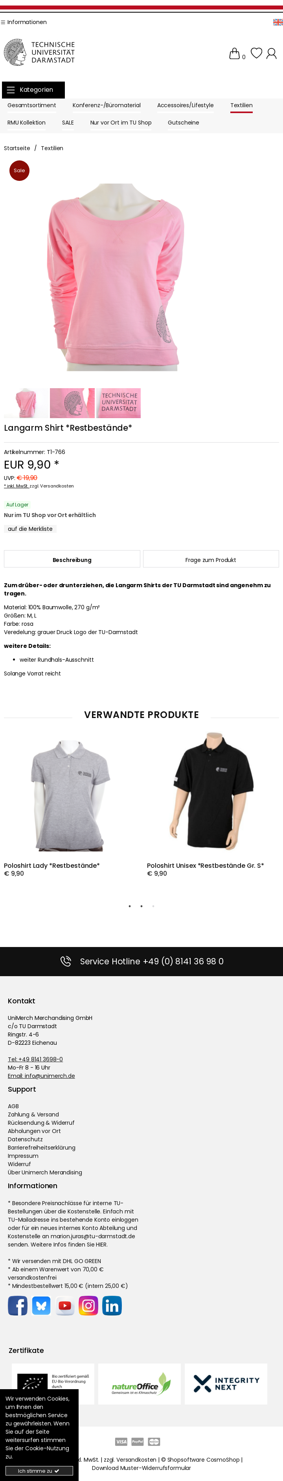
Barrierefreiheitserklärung (41, 1147)
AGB (13, 1106)
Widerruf (19, 1164)
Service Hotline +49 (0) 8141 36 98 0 (152, 961)
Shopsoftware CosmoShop (203, 1459)
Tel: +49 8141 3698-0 (35, 1059)
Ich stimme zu (39, 1471)
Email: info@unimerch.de (41, 1075)
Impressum (23, 1155)
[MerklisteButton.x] (30, 529)
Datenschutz (25, 1139)
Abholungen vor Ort (34, 1131)
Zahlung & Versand (33, 1114)
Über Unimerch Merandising (45, 1172)
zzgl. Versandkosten (51, 486)
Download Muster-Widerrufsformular (141, 1468)
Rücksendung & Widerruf (41, 1122)
